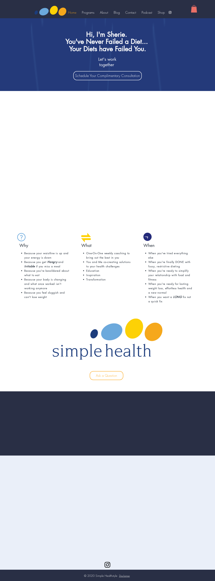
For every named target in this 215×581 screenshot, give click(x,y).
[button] (194, 9)
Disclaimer (124, 576)
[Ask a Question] (106, 375)
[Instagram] (170, 12)
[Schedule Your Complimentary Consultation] (107, 75)
